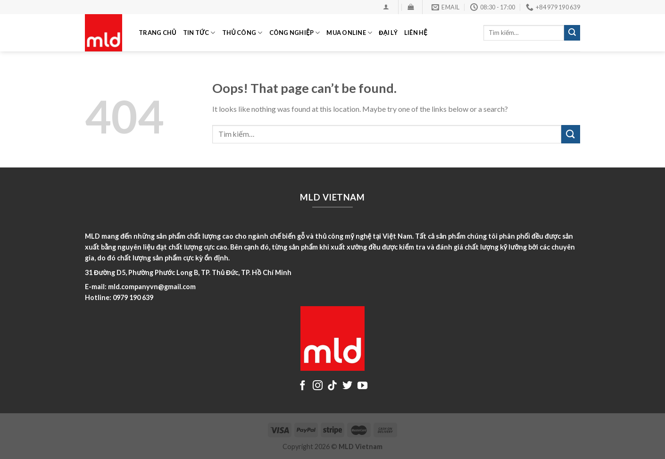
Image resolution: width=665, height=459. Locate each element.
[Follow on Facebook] (303, 386)
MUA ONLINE (349, 32)
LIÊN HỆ (415, 32)
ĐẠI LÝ (388, 32)
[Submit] (572, 33)
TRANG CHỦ (157, 32)
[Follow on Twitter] (347, 386)
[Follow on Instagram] (318, 386)
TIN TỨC (199, 32)
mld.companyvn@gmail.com (152, 287)
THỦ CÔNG (242, 32)
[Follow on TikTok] (332, 386)
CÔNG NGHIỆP (294, 32)
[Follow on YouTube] (362, 386)
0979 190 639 (133, 297)
